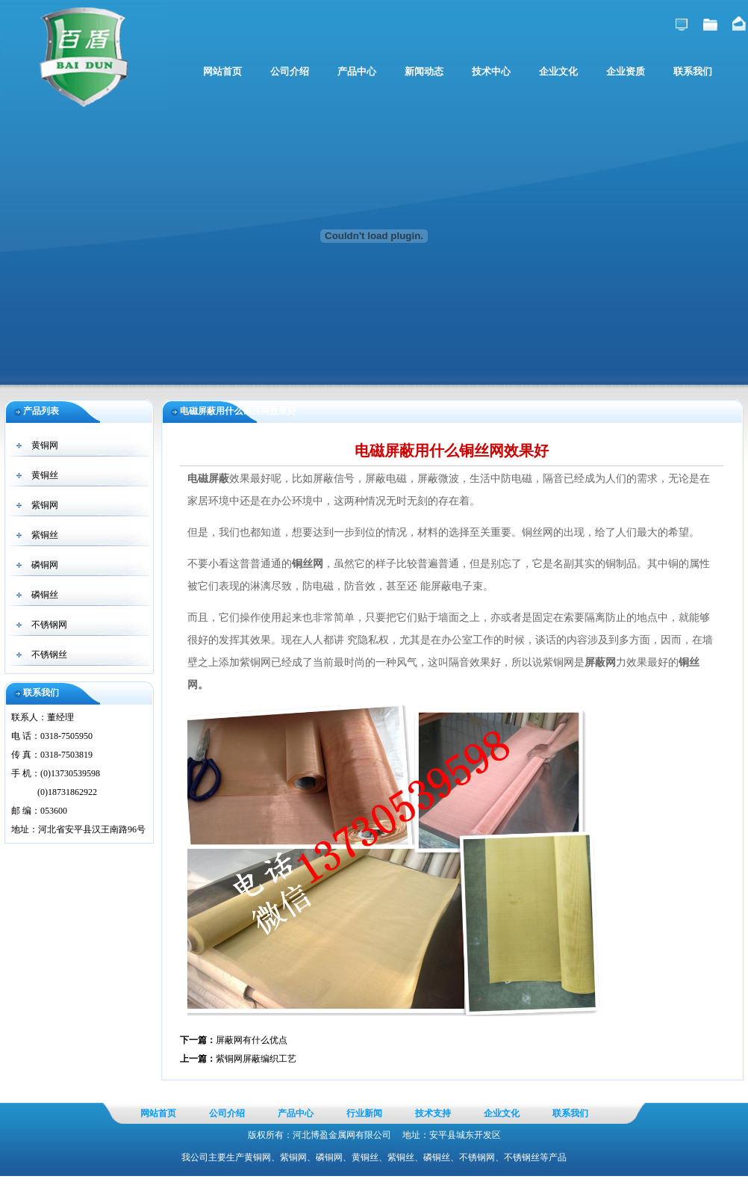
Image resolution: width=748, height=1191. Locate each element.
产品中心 (356, 71)
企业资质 (625, 71)
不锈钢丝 (49, 654)
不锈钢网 (49, 624)
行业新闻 (364, 1113)
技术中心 (491, 71)
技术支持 (433, 1113)
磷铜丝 (44, 595)
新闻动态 (424, 71)
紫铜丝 (44, 535)
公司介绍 (289, 71)
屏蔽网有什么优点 (251, 1040)
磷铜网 (44, 565)
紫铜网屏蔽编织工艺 (256, 1059)
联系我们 (692, 71)
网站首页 (222, 71)
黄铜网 (44, 445)
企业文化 (558, 71)
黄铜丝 (44, 475)
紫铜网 (44, 505)
